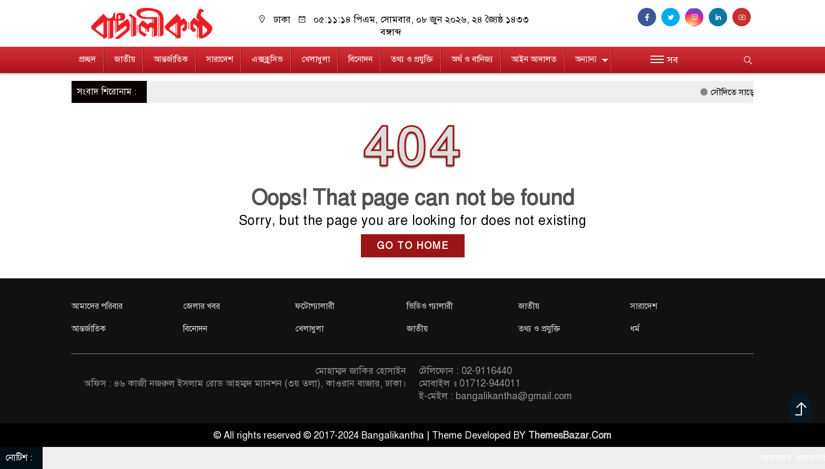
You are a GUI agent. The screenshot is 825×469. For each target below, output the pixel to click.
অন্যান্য (586, 59)
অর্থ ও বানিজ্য (472, 59)
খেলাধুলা (315, 59)
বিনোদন (360, 59)
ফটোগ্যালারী (315, 306)
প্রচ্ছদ (87, 59)
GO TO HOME (413, 246)
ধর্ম (635, 329)
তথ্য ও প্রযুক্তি (412, 59)
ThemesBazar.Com (569, 435)
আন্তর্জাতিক (171, 59)
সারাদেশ (219, 59)
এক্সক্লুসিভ (267, 59)
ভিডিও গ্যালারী (430, 306)
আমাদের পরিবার (97, 306)
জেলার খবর (201, 306)
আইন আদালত (534, 59)
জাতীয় (124, 59)
